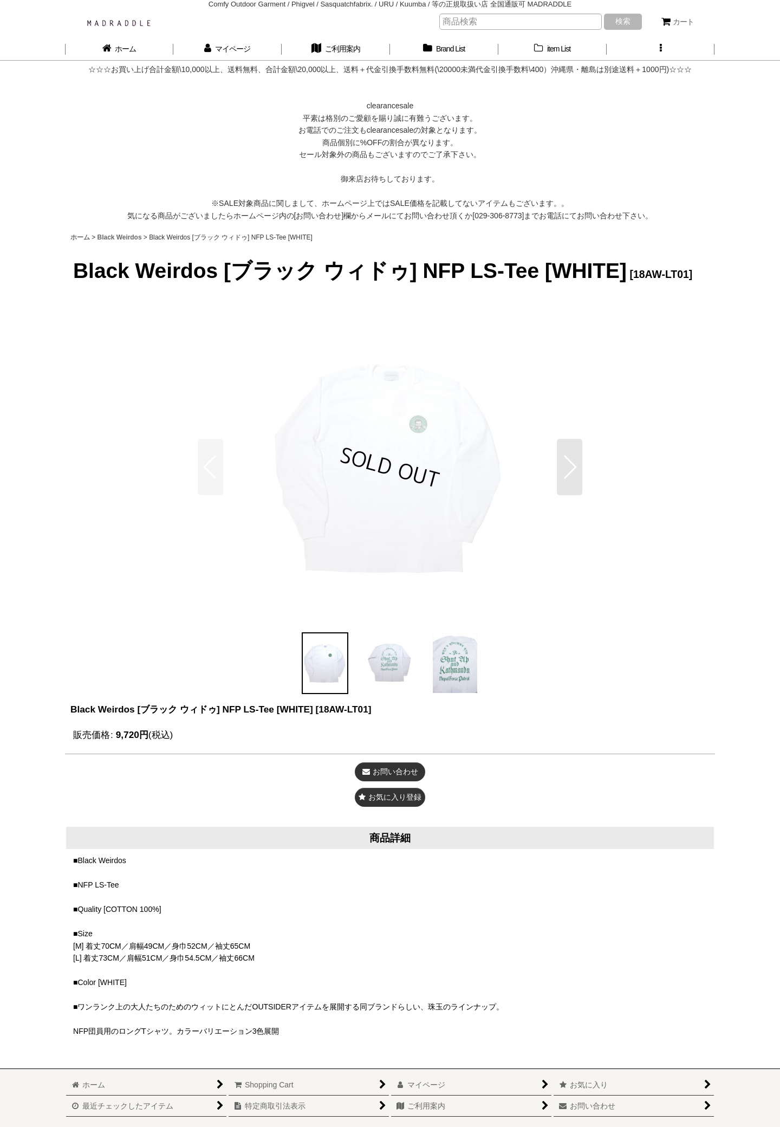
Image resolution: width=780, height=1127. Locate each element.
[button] (661, 49)
